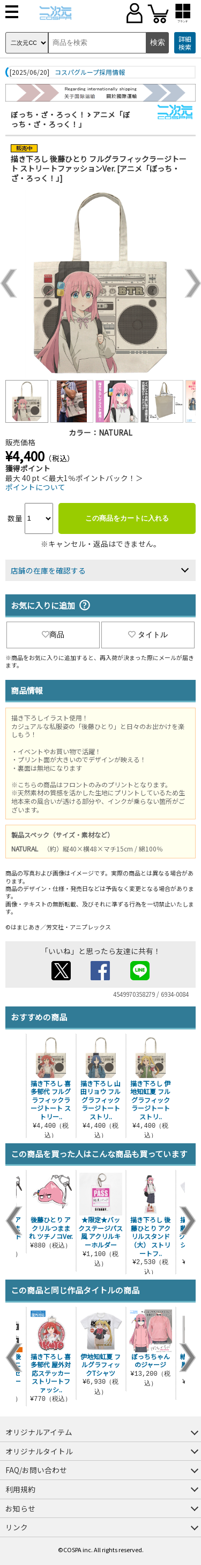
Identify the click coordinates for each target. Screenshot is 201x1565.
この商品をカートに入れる (127, 518)
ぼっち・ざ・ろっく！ (48, 114)
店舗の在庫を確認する (48, 570)
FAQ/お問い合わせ (36, 1470)
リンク (16, 1527)
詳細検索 (184, 43)
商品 (53, 634)
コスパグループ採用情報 (90, 72)
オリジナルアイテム (38, 1432)
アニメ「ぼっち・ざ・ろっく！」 (70, 119)
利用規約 (20, 1489)
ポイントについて (35, 487)
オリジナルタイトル (39, 1451)
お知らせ (20, 1508)
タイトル (148, 634)
